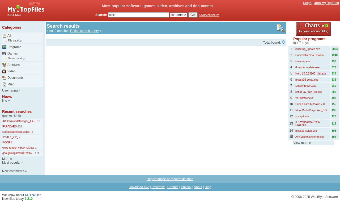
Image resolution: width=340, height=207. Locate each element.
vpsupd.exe (302, 116)
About (198, 187)
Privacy (186, 187)
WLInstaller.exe (304, 98)
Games (12, 53)
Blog (208, 187)
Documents (15, 78)
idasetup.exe (303, 61)
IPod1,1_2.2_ (10, 137)
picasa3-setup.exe (306, 130)
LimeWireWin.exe (305, 85)
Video (11, 71)
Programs (14, 47)
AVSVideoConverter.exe (309, 136)
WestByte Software (324, 197)
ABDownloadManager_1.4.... (19, 121)
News (7, 96)
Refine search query (84, 31)
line (4, 100)
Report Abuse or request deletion (170, 179)
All (9, 36)
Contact (172, 187)
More (5, 159)
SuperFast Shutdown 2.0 (310, 104)
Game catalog (16, 58)
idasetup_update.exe (307, 49)
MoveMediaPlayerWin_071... (312, 110)
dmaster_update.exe (307, 67)
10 (38, 121)
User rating (10, 90)
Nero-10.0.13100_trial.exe (310, 73)
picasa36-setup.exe (306, 79)
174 (36, 153)
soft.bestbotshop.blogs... (16, 131)
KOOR (6, 142)
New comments (13, 171)
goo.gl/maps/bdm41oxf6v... (18, 153)
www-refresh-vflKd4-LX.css (18, 147)
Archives (13, 65)
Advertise (158, 187)
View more (300, 143)
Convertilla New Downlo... (310, 55)
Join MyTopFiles (326, 3)
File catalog (15, 40)
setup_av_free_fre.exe (308, 91)
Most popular (11, 162)
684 (19, 126)
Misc (10, 84)
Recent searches (17, 111)
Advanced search (209, 15)
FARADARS (9, 126)
